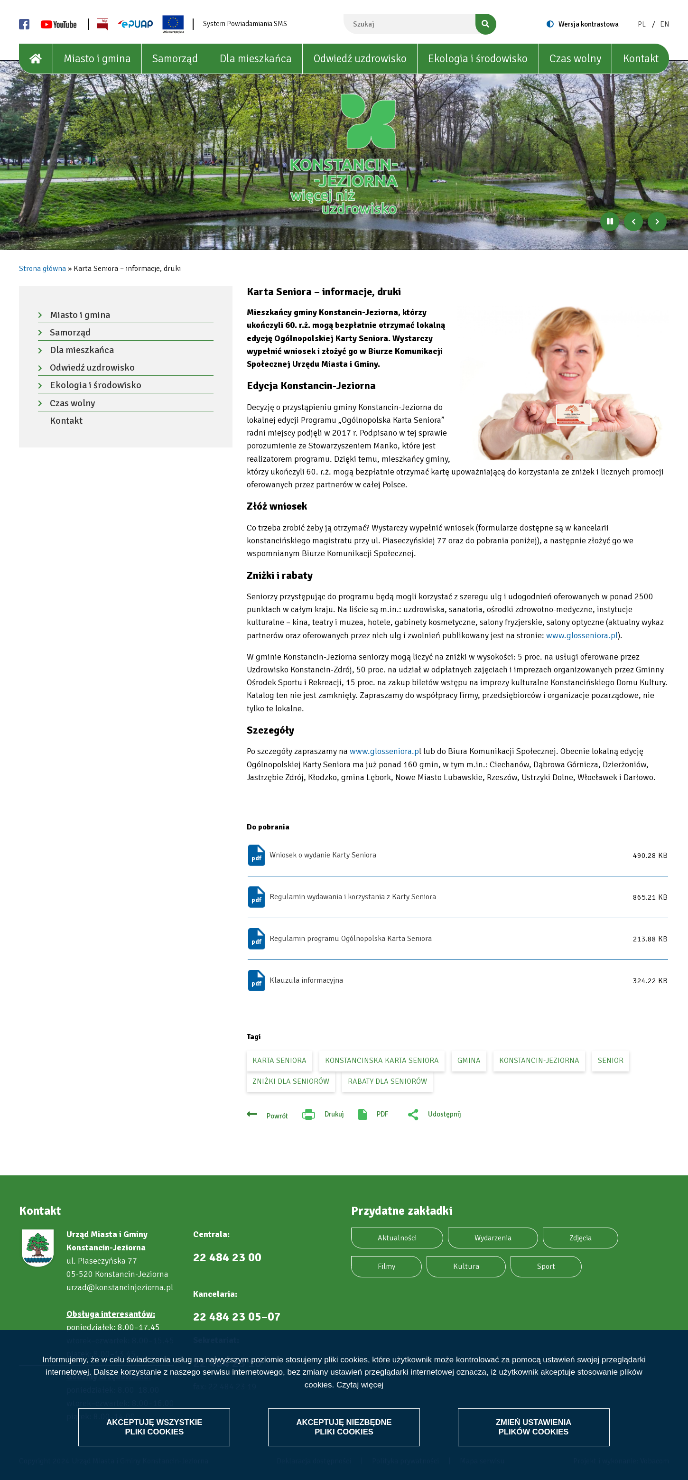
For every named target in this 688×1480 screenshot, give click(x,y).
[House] (36, 59)
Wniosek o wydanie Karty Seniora (323, 855)
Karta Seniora (279, 1060)
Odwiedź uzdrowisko (360, 58)
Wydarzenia (492, 1238)
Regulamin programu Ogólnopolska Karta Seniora (351, 938)
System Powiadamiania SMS (245, 23)
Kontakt (641, 58)
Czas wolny (575, 58)
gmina (469, 1060)
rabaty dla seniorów (387, 1081)
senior (610, 1060)
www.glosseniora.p (383, 751)
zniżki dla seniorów (290, 1081)
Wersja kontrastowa (588, 24)
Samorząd (175, 58)
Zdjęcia (580, 1238)
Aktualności (397, 1238)
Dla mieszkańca (256, 58)
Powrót (277, 1116)
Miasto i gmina (97, 58)
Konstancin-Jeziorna (539, 1060)
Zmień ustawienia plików (533, 1426)
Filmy (386, 1266)
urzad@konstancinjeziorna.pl (119, 1287)
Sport (546, 1266)
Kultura (466, 1266)
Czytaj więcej (359, 1384)
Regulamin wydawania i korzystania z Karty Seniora (353, 897)
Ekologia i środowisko (478, 58)
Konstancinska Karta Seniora (382, 1060)
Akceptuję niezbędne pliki (344, 1426)
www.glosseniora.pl (582, 635)
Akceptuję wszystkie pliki (155, 1426)
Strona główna (42, 268)
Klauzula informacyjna (306, 980)
